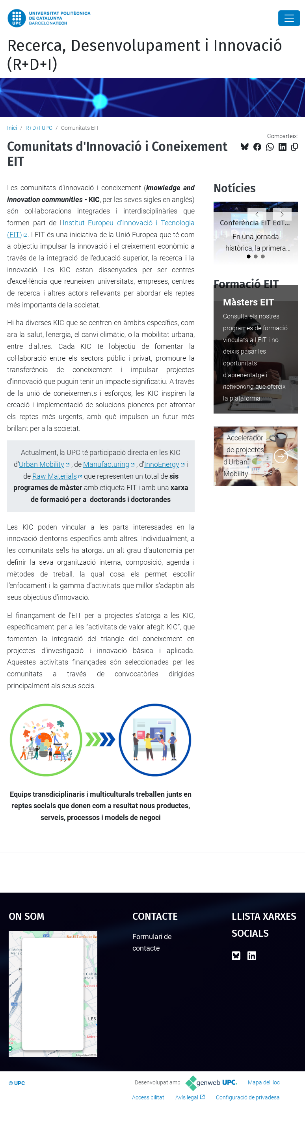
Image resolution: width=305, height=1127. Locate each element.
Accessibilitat (148, 1097)
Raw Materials (54, 476)
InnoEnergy (161, 464)
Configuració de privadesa (248, 1097)
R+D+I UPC (39, 128)
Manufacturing (106, 464)
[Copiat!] (294, 147)
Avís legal (186, 1097)
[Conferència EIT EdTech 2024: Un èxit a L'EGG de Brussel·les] (248, 256)
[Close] (289, 18)
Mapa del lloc (264, 1082)
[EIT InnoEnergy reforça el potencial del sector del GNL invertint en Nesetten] (255, 256)
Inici (12, 128)
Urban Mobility (41, 464)
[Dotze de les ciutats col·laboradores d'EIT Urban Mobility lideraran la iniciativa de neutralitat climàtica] (262, 256)
